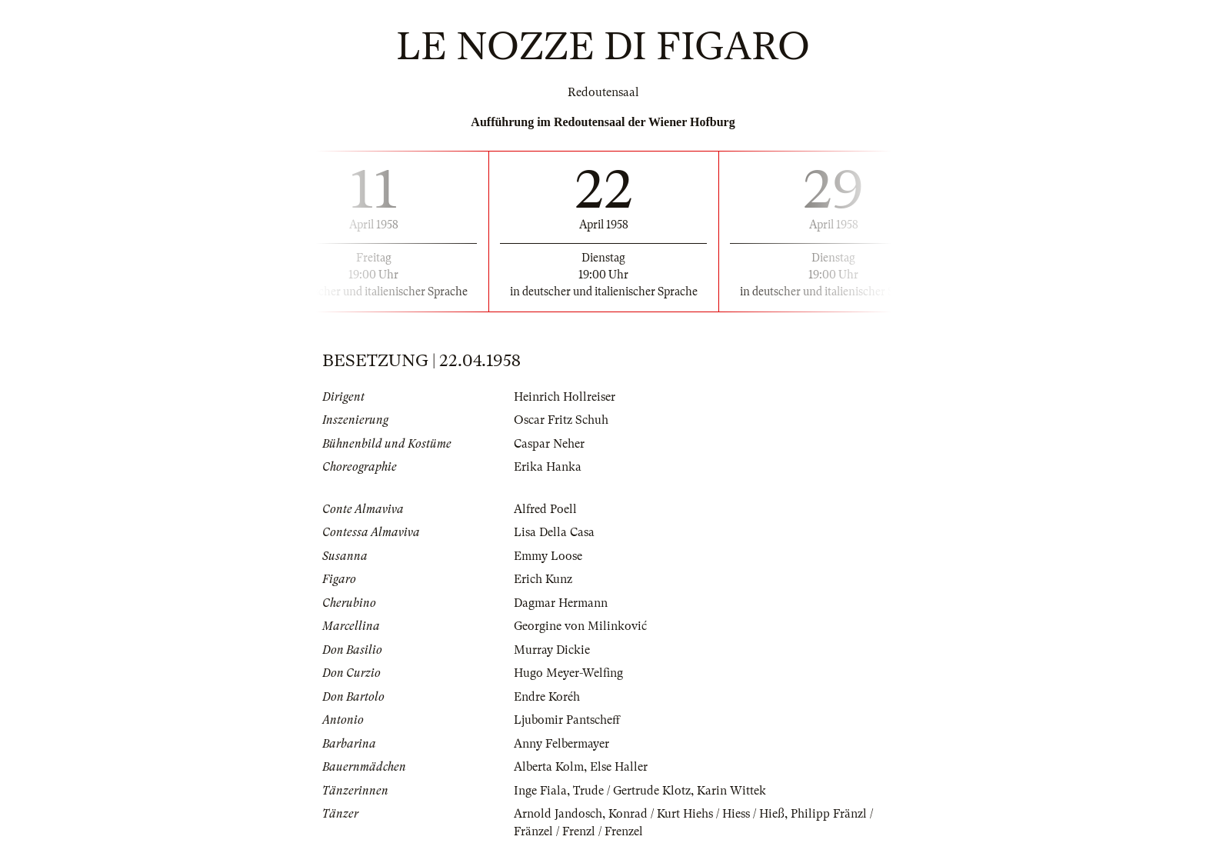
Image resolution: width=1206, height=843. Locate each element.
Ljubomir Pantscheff (567, 720)
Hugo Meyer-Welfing (568, 673)
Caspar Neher (549, 444)
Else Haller (619, 767)
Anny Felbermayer (561, 744)
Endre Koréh (547, 697)
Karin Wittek (731, 791)
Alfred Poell (545, 509)
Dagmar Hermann (561, 603)
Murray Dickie (552, 650)
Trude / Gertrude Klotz (632, 791)
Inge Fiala (540, 791)
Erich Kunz (543, 579)
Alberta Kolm (549, 767)
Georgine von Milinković (580, 626)
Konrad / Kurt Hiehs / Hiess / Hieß (696, 814)
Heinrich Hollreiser (564, 397)
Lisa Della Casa (554, 532)
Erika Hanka (547, 467)
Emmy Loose (548, 556)
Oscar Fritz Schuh (561, 420)
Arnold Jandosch (558, 814)
